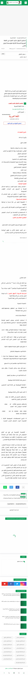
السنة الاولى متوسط (7, 644)
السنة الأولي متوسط (20, 641)
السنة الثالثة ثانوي (7, 648)
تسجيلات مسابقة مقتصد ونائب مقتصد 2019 (11, 601)
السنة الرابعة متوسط (20, 662)
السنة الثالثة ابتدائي (20, 648)
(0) (2, 48)
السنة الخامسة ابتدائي (20, 659)
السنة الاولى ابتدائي (7, 641)
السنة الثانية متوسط (21, 38)
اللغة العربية (12, 38)
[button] (17, 487)
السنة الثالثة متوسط (20, 651)
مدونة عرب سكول (9, 668)
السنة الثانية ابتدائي (7, 651)
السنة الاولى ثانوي (20, 644)
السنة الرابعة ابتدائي (8, 659)
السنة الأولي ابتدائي (20, 637)
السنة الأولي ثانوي (7, 637)
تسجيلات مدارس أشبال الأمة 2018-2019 (12, 624)
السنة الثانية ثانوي (20, 655)
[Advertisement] (14, 21)
